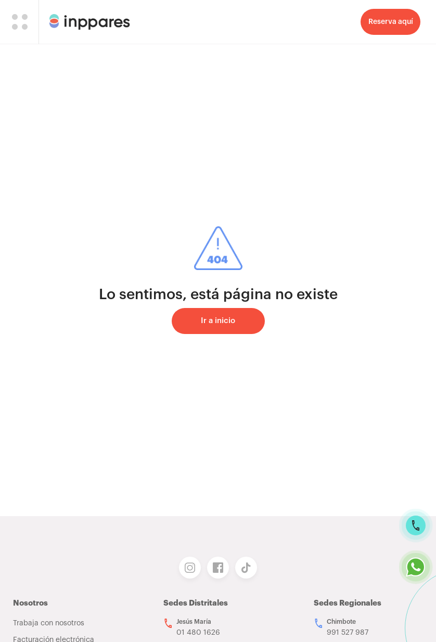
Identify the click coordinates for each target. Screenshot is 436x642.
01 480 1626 (198, 632)
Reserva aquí (390, 21)
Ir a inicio (218, 321)
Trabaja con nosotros (48, 623)
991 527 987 (347, 632)
